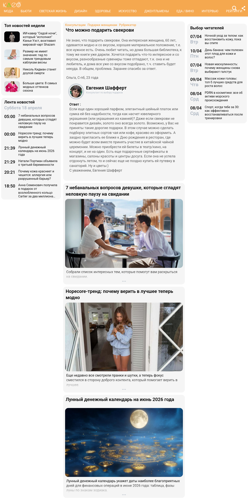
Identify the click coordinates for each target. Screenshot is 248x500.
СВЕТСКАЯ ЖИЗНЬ (52, 11)
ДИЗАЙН (80, 11)
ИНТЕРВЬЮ (210, 11)
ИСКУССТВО (128, 11)
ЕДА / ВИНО (185, 11)
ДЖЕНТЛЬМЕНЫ (156, 11)
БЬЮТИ (26, 11)
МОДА (8, 11)
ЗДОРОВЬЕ (103, 11)
